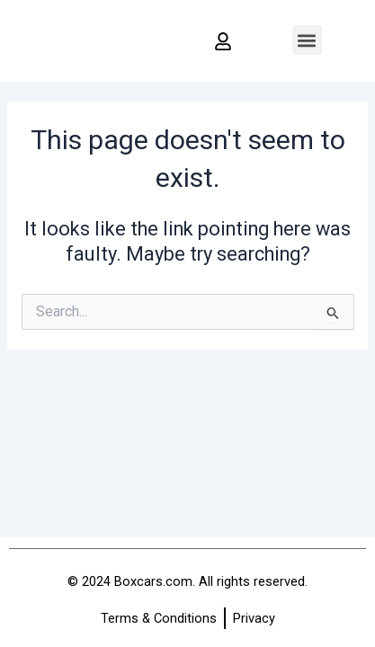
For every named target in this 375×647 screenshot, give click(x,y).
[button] (307, 40)
